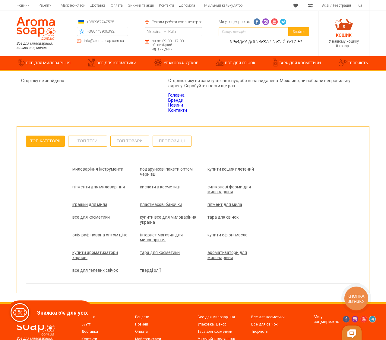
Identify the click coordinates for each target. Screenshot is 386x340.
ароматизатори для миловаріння (152, 243)
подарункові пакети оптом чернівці (159, 172)
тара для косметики (92, 240)
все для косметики (151, 204)
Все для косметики (268, 292)
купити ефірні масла (213, 222)
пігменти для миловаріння (279, 169)
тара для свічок (268, 204)
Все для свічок (264, 299)
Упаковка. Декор (212, 299)
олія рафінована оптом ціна (95, 225)
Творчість (259, 306)
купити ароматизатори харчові (276, 225)
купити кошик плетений (216, 169)
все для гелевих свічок (216, 240)
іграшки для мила (210, 186)
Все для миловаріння (216, 292)
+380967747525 (100, 22)
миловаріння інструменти (97, 169)
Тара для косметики (215, 306)
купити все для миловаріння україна (214, 207)
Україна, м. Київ (161, 31)
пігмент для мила (89, 204)
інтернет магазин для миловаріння (154, 225)
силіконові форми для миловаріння (154, 189)
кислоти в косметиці (92, 186)
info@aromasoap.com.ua (104, 41)
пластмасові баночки (274, 186)
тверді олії (263, 240)
